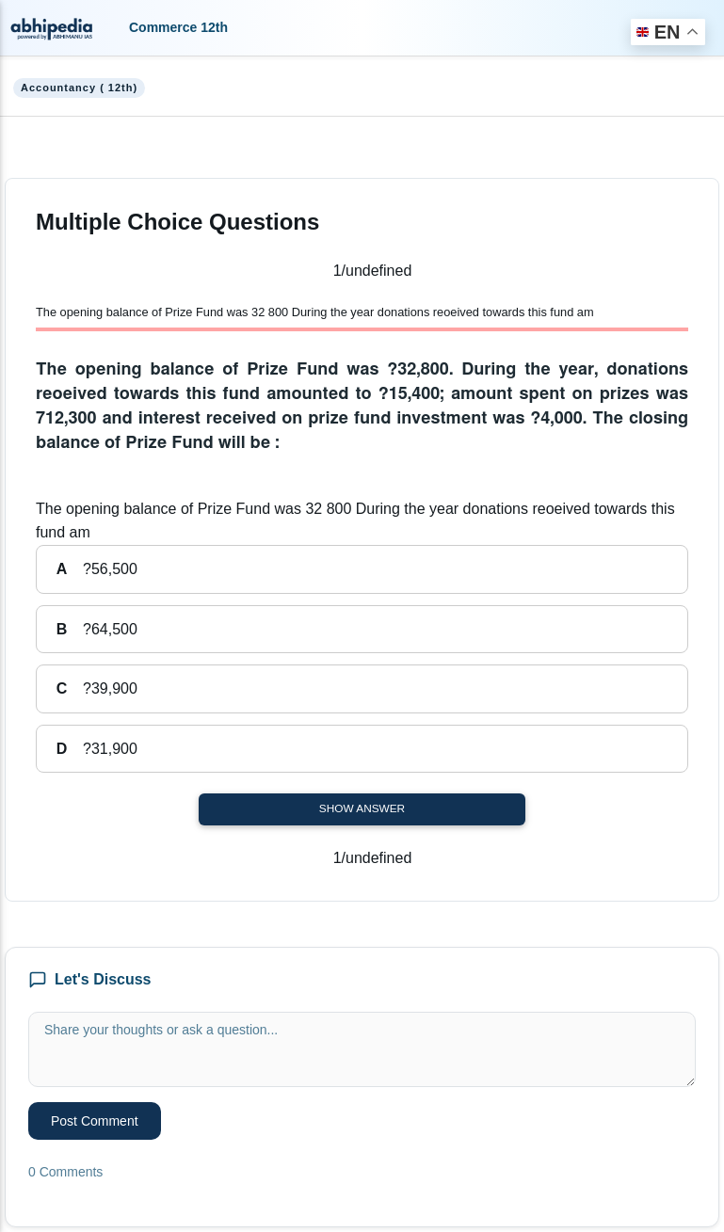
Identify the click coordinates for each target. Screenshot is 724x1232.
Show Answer (362, 808)
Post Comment (94, 1120)
